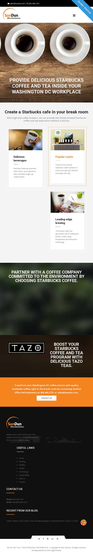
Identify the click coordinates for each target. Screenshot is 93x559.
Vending (22, 461)
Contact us (46, 398)
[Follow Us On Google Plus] (52, 539)
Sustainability (24, 475)
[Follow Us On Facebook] (43, 539)
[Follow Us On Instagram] (48, 539)
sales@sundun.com (19, 502)
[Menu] (74, 15)
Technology (23, 472)
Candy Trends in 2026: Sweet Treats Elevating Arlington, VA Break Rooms (35, 521)
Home (21, 458)
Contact (22, 482)
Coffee (21, 468)
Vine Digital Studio (54, 550)
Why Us (22, 478)
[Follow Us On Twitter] (39, 539)
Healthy (22, 465)
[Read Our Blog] (57, 539)
